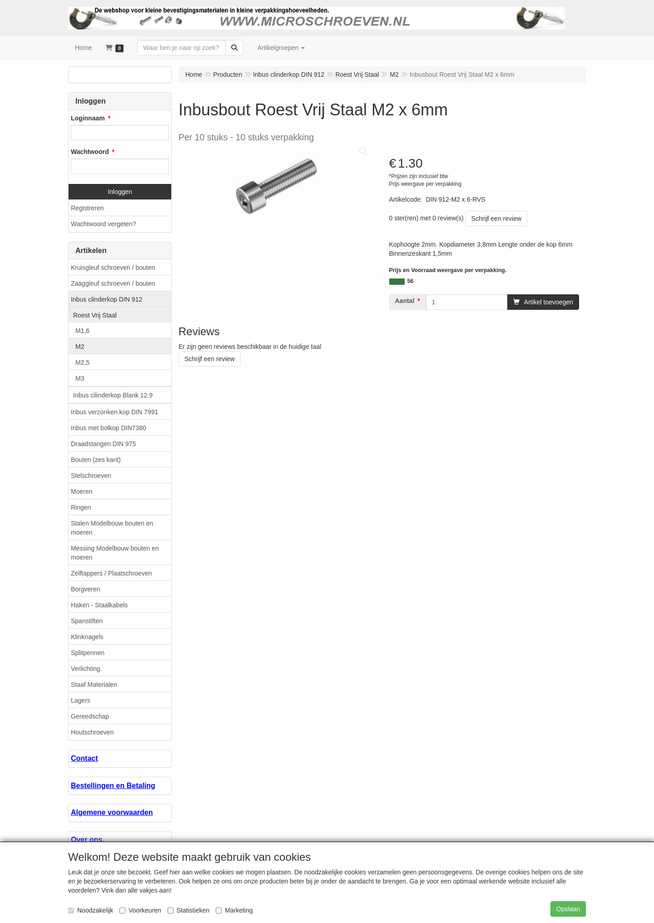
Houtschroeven (92, 732)
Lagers (80, 700)
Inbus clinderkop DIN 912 (106, 299)
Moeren (81, 491)
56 (410, 281)
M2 (79, 346)
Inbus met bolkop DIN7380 (108, 428)
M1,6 (82, 330)
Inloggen (120, 191)
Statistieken (188, 910)
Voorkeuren (140, 910)
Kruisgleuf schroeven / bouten (113, 267)
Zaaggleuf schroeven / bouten (113, 283)
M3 (79, 378)
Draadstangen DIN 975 (103, 443)
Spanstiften (87, 621)
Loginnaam (88, 118)
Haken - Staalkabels (99, 605)
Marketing (234, 910)
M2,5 (82, 362)
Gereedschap (90, 716)
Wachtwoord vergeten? (103, 224)
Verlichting (85, 668)
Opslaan (568, 909)
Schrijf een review (496, 218)
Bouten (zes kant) (96, 459)
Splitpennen (87, 652)
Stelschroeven (91, 475)
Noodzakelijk (90, 910)
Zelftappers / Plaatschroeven (111, 573)
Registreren (87, 208)
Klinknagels (87, 636)
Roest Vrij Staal (95, 315)
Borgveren (85, 589)
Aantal (405, 301)
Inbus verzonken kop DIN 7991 (114, 412)
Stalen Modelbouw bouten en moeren (112, 528)
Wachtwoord (90, 151)
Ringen (81, 507)
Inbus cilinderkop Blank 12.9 (113, 395)
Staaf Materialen (94, 684)
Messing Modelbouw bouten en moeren (115, 553)
